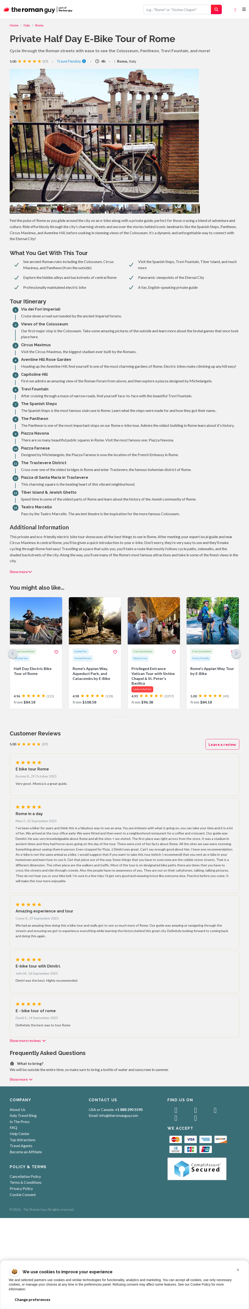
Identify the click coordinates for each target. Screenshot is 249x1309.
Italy (26, 25)
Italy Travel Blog (23, 1115)
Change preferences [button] (32, 1299)
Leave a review (222, 744)
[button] (236, 653)
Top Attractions (22, 1139)
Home (14, 25)
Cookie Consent (23, 1194)
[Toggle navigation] (244, 9)
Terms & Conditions (26, 1182)
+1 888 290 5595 (129, 1109)
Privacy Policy (21, 1188)
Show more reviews (28, 1040)
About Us (17, 1109)
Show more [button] (21, 571)
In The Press (20, 1121)
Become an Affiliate (26, 1151)
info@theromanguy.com (118, 1115)
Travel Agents (21, 1145)
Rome (39, 25)
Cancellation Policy (25, 1176)
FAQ (13, 1127)
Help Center (20, 1133)
